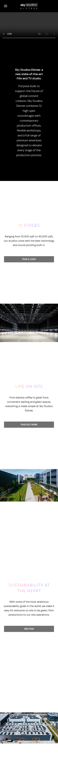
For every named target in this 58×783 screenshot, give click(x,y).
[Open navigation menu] (6, 6)
